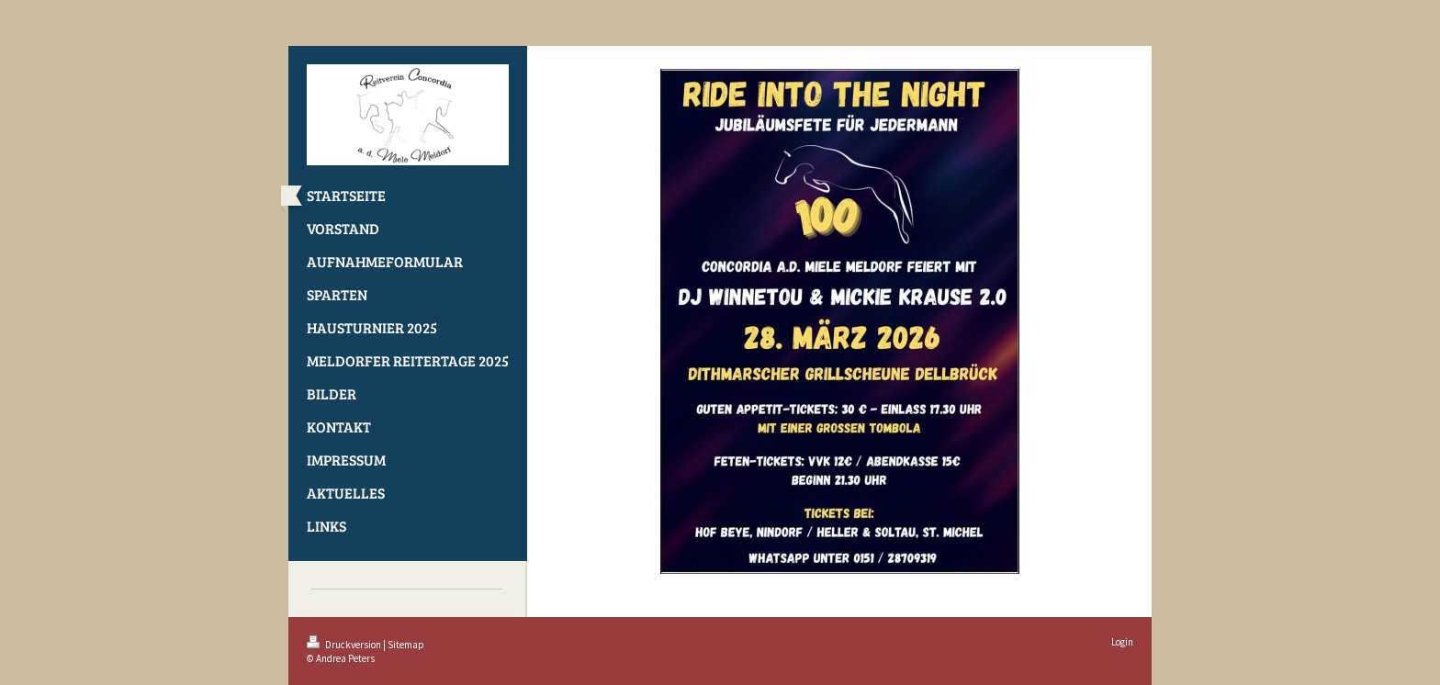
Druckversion (345, 644)
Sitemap (406, 644)
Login (1122, 641)
